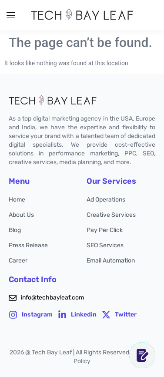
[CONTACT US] (142, 355)
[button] (10, 15)
